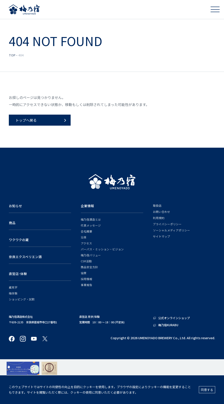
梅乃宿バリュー (91, 255)
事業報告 (86, 285)
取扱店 (157, 206)
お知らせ (15, 205)
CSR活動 (86, 261)
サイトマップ (161, 236)
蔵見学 (13, 287)
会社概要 (86, 231)
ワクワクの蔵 (19, 239)
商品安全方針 (89, 267)
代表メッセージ (91, 225)
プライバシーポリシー (167, 224)
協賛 (84, 273)
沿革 (84, 237)
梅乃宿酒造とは (91, 220)
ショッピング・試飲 (22, 299)
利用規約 (158, 218)
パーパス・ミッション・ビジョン (102, 249)
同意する (207, 389)
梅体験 (13, 293)
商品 (12, 222)
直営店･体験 (18, 273)
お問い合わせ (161, 212)
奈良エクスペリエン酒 (25, 256)
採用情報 (86, 279)
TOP (12, 55)
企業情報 (87, 205)
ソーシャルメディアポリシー (171, 230)
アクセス (86, 243)
